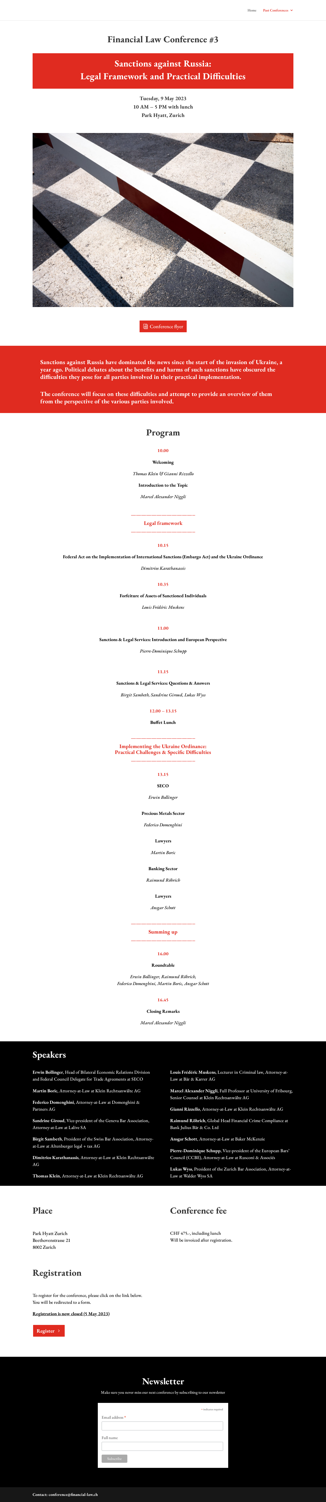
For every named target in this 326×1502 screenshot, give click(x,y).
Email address (114, 1417)
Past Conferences (275, 10)
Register (46, 1330)
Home (252, 10)
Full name (110, 1437)
